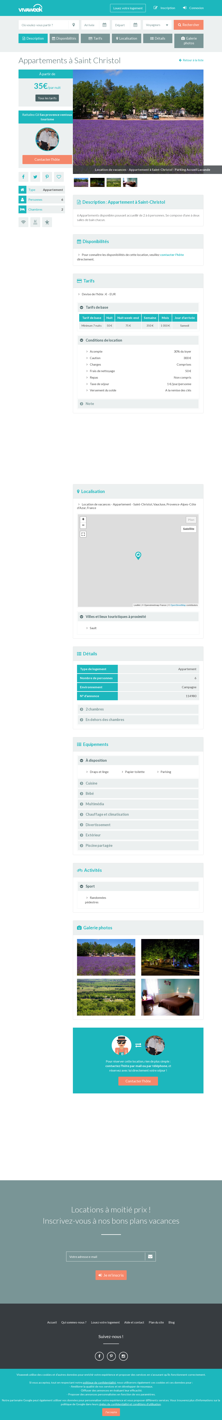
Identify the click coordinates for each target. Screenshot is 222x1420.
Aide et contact (134, 1322)
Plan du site (156, 1322)
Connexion (193, 8)
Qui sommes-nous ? (73, 1322)
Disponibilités (64, 38)
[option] (81, 182)
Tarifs (95, 38)
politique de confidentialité (99, 1382)
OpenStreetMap (178, 605)
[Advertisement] (138, 448)
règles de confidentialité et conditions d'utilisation (130, 1404)
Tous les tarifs (47, 98)
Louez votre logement (128, 8)
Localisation (126, 38)
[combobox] (157, 25)
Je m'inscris (111, 1275)
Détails (157, 38)
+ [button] (83, 520)
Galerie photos (189, 40)
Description (33, 38)
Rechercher (188, 25)
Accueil (52, 1322)
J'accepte (111, 1412)
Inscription (164, 8)
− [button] (83, 525)
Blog (171, 1322)
